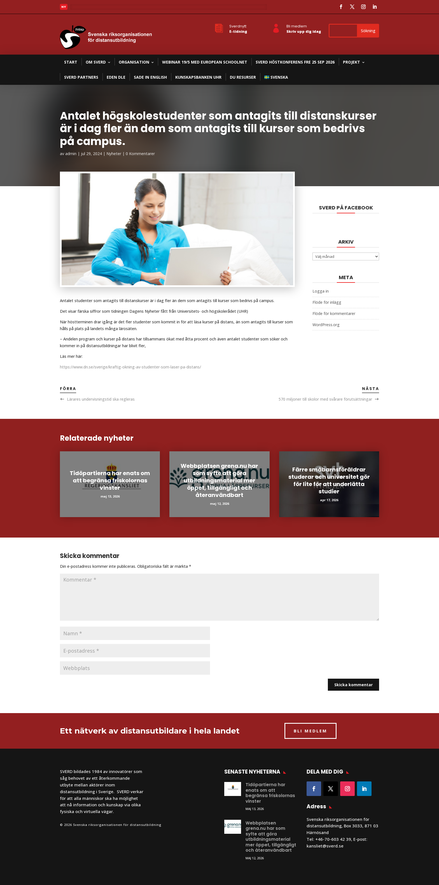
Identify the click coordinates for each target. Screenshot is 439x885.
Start (70, 62)
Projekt (351, 62)
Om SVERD (96, 62)
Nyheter (113, 153)
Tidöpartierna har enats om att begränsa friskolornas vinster (110, 480)
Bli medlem (296, 26)
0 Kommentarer (140, 153)
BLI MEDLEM (310, 731)
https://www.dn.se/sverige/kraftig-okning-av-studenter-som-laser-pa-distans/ (130, 367)
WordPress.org (326, 324)
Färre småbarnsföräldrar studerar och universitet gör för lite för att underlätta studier (329, 480)
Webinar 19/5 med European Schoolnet (204, 62)
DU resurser (243, 77)
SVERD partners (81, 77)
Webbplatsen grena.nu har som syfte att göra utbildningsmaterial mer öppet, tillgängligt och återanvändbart (219, 480)
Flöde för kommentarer (333, 313)
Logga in (320, 291)
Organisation (134, 62)
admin (70, 153)
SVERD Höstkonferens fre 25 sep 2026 (295, 62)
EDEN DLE (116, 77)
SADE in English (150, 77)
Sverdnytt (237, 26)
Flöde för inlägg (326, 302)
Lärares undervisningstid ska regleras (101, 399)
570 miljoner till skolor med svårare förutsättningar (325, 399)
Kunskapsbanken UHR (198, 77)
